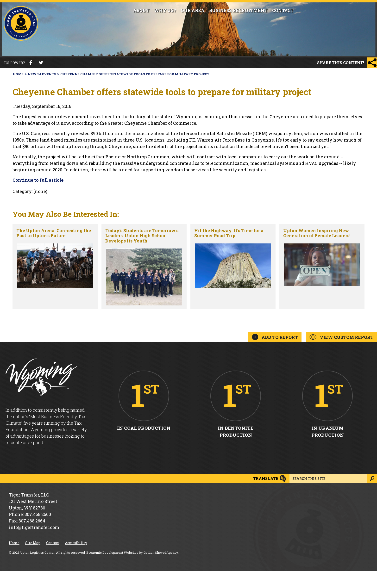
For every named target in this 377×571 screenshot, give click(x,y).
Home (14, 542)
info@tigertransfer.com (34, 527)
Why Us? (165, 10)
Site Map (32, 542)
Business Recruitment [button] (238, 10)
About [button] (141, 10)
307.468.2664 (32, 521)
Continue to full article (38, 180)
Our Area (192, 10)
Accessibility (76, 542)
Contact (283, 10)
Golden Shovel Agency (161, 552)
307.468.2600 (38, 514)
